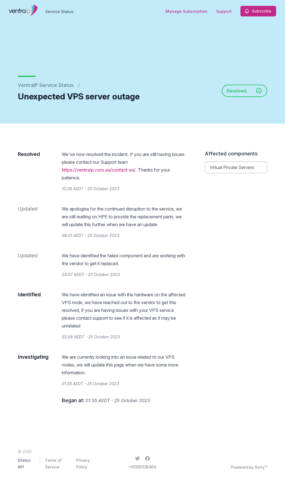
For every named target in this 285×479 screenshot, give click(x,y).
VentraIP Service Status (46, 85)
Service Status (59, 11)
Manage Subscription (186, 11)
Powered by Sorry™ (249, 467)
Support (224, 11)
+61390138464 (142, 467)
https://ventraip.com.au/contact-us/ (99, 170)
